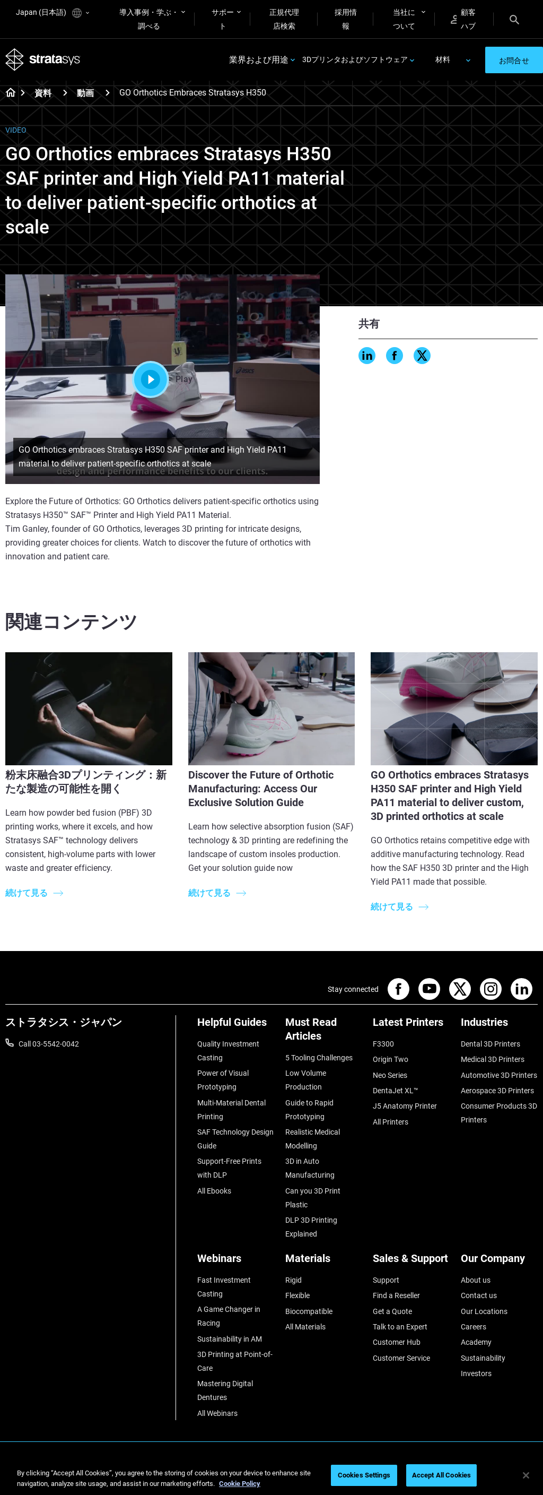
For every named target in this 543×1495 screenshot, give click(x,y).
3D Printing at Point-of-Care (235, 1361)
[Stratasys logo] (43, 59)
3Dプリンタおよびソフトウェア (355, 59)
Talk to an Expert (400, 1327)
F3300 (383, 1044)
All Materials (305, 1327)
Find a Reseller (396, 1295)
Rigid (293, 1280)
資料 (42, 93)
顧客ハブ (463, 19)
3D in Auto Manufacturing (310, 1168)
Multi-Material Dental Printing (231, 1110)
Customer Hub (397, 1342)
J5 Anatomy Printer (405, 1106)
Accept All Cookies (441, 1475)
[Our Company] (499, 1262)
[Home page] (7, 93)
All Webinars (217, 1413)
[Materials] (324, 1262)
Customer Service (401, 1358)
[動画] (107, 93)
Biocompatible (308, 1311)
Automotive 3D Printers (499, 1075)
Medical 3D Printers (492, 1059)
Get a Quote (392, 1311)
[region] (271, 1476)
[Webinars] (236, 1262)
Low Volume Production (305, 1080)
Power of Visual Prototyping (223, 1080)
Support (386, 1280)
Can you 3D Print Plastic (312, 1198)
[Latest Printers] (411, 1026)
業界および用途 (258, 60)
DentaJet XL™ (395, 1090)
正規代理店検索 (284, 19)
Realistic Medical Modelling (312, 1139)
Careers (473, 1327)
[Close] (526, 1475)
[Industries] (499, 1026)
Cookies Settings (364, 1475)
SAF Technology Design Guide (235, 1139)
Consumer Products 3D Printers (499, 1113)
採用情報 (346, 19)
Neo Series (390, 1075)
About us (476, 1280)
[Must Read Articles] (324, 1033)
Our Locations (484, 1311)
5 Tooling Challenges (319, 1057)
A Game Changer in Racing (228, 1316)
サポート (223, 19)
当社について (404, 19)
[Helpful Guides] (236, 1026)
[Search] (514, 19)
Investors (476, 1373)
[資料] (65, 93)
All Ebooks (214, 1191)
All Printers (390, 1122)
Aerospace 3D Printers (497, 1090)
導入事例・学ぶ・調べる (149, 19)
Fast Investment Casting (224, 1287)
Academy (476, 1342)
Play (162, 379)
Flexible (297, 1295)
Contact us (479, 1295)
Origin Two (390, 1059)
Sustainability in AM (229, 1339)
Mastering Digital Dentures (225, 1390)
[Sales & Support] (411, 1262)
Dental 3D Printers (490, 1044)
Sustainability (483, 1358)
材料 (442, 59)
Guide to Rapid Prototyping (309, 1110)
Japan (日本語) (52, 13)
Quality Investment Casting (228, 1051)
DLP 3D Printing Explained (311, 1227)
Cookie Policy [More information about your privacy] (239, 1484)
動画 (85, 93)
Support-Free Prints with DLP (229, 1168)
